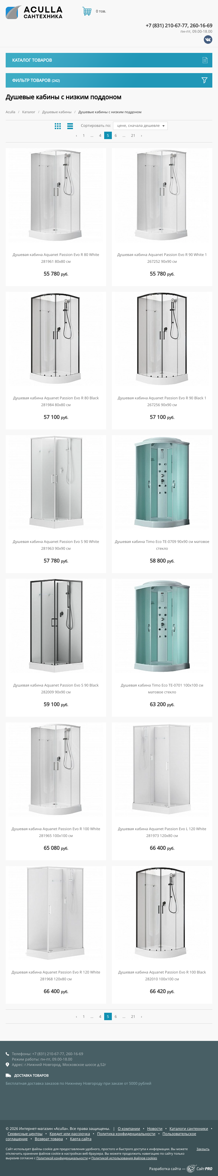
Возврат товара (49, 1138)
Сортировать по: (96, 125)
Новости (154, 1128)
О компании (129, 1128)
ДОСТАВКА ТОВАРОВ (31, 1075)
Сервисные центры (25, 1133)
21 (133, 135)
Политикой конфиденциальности (62, 1158)
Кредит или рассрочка (70, 1133)
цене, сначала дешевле (138, 125)
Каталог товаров (109, 60)
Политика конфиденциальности (126, 1133)
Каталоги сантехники (188, 1128)
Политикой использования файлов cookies (124, 1158)
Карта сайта (81, 1138)
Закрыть (202, 1149)
